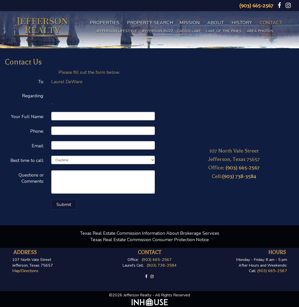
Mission (190, 23)
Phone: (37, 131)
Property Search (150, 23)
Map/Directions (25, 271)
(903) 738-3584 (239, 176)
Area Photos (260, 31)
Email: (38, 146)
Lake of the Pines (224, 31)
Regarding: (33, 96)
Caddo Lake (189, 31)
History (242, 23)
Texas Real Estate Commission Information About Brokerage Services (149, 233)
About (215, 23)
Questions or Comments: (31, 178)
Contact (271, 23)
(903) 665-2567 (256, 6)
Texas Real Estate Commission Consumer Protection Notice (149, 240)
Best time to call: (27, 160)
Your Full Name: (27, 117)
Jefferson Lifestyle (117, 31)
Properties (105, 23)
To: (41, 82)
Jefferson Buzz (157, 31)
